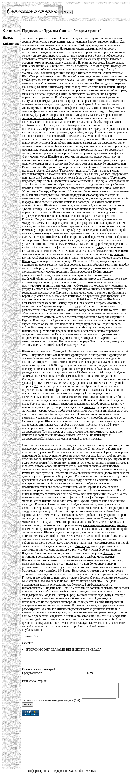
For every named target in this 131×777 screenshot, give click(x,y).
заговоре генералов (70, 167)
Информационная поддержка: (48, 770)
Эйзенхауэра (49, 535)
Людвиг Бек (93, 584)
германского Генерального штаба (99, 303)
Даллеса (104, 174)
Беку (100, 247)
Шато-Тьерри (31, 76)
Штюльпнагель (73, 584)
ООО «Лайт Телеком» (82, 770)
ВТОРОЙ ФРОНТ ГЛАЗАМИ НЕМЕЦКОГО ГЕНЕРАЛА (63, 646)
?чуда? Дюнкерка (110, 365)
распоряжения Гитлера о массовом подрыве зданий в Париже (73, 452)
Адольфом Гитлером (74, 107)
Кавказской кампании (88, 389)
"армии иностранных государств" (64, 306)
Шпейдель (51, 205)
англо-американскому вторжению (83, 525)
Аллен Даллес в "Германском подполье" (63, 170)
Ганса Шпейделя (71, 38)
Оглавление (11, 30)
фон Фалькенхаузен (48, 584)
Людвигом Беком (87, 114)
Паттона (71, 553)
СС (24, 386)
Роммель (57, 407)
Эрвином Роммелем (107, 104)
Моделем (82, 591)
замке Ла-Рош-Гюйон (81, 80)
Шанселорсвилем (89, 73)
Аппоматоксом (113, 73)
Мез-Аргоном (52, 76)
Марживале (61, 160)
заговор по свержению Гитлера (42, 118)
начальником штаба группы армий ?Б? (62, 403)
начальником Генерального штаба (59, 334)
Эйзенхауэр (62, 546)
